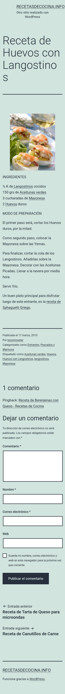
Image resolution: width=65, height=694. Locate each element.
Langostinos (23, 186)
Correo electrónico (17, 512)
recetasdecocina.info (40, 6)
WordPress (37, 679)
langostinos (41, 359)
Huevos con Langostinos (18, 359)
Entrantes (33, 344)
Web (6, 534)
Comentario (12, 446)
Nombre (9, 489)
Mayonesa (37, 198)
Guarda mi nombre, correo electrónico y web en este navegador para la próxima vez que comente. (35, 560)
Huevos (11, 204)
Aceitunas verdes (33, 192)
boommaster (15, 340)
